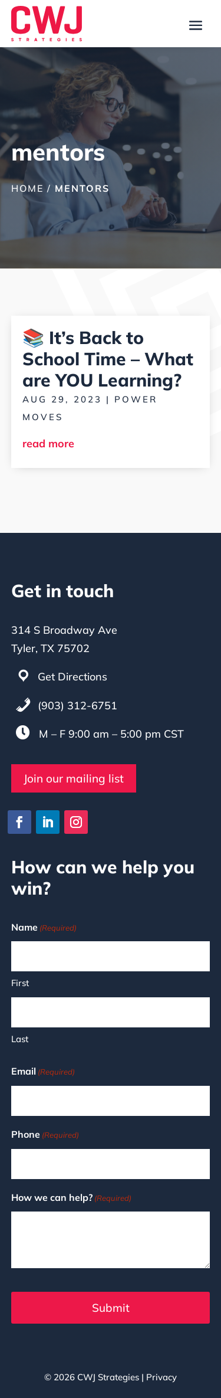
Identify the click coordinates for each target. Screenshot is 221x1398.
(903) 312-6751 (77, 705)
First (20, 982)
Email (43, 1072)
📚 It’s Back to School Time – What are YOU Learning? (107, 358)
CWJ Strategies (108, 1377)
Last (19, 1039)
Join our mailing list (74, 778)
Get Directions (72, 676)
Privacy (161, 1377)
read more (48, 443)
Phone (45, 1135)
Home (27, 188)
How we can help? (71, 1198)
